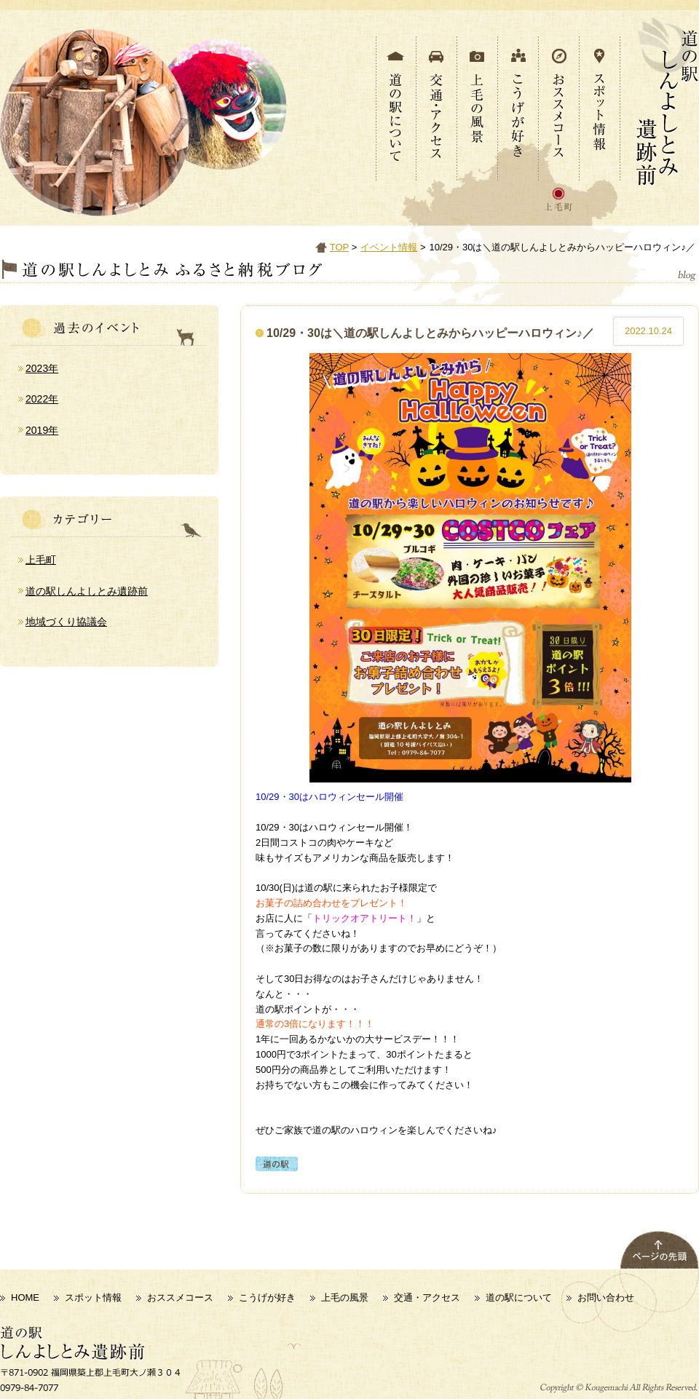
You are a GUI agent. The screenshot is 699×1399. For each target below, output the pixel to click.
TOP (339, 247)
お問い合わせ (605, 1297)
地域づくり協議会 (66, 621)
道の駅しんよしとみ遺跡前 (86, 591)
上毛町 (40, 560)
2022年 (41, 399)
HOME (25, 1297)
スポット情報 (93, 1297)
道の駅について (519, 1297)
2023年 (41, 368)
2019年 (41, 430)
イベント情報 (388, 247)
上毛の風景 (344, 1297)
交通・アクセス (427, 1297)
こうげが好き (267, 1297)
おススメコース (180, 1297)
